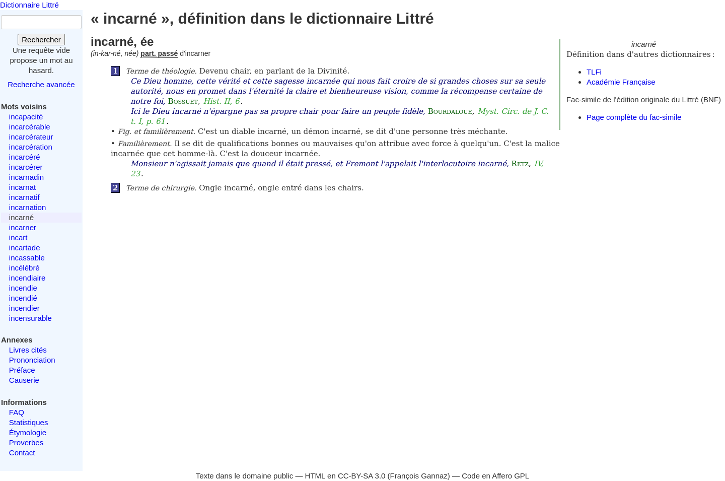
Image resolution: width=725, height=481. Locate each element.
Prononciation (32, 360)
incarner (22, 227)
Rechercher (41, 39)
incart (18, 237)
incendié (23, 298)
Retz (520, 163)
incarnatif (24, 197)
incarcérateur (31, 136)
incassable (27, 257)
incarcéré (24, 157)
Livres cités (28, 350)
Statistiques (28, 422)
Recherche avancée (41, 84)
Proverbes (26, 442)
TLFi (594, 71)
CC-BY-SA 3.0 (362, 475)
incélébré (24, 267)
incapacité (26, 116)
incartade (24, 247)
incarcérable (29, 126)
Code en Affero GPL (495, 475)
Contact (22, 452)
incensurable (30, 318)
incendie (23, 288)
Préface (22, 370)
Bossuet (183, 101)
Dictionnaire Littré (29, 5)
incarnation (27, 207)
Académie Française (621, 82)
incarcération (30, 147)
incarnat (22, 187)
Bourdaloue (450, 111)
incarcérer (26, 167)
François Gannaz (419, 475)
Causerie (24, 380)
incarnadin (26, 177)
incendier (24, 308)
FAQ (16, 412)
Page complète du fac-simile (634, 117)
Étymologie (27, 432)
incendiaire (27, 277)
